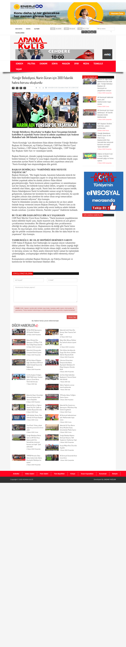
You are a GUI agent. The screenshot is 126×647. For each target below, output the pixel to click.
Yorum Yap (72, 317)
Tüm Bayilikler (59, 474)
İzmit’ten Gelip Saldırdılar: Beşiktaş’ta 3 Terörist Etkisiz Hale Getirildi (68, 377)
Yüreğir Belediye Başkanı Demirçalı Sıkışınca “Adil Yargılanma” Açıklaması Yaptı (68, 437)
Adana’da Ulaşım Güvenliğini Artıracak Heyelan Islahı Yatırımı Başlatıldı (35, 397)
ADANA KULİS (28, 479)
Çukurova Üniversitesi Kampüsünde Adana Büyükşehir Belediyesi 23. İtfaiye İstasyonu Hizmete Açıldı (67, 364)
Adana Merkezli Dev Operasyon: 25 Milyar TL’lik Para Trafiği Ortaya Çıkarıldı (34, 342)
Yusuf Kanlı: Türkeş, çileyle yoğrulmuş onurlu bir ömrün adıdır (35, 427)
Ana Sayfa (18, 28)
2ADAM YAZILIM (110, 479)
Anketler (16, 474)
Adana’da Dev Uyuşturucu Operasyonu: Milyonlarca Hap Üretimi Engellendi (68, 407)
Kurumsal (102, 474)
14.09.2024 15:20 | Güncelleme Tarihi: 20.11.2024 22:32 (61, 87)
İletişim (36, 28)
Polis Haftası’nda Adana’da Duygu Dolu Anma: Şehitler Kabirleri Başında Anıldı (68, 352)
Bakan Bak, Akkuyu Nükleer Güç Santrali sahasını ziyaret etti (68, 342)
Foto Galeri (44, 474)
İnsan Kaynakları (87, 474)
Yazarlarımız (19, 33)
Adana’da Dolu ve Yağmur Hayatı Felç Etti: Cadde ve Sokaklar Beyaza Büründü (34, 407)
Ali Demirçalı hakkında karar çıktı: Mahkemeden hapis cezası (68, 417)
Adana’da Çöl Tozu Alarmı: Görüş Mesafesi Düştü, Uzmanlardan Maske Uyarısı (68, 427)
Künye (28, 28)
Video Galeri (29, 474)
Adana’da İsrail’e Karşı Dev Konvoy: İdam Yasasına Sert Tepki (68, 332)
